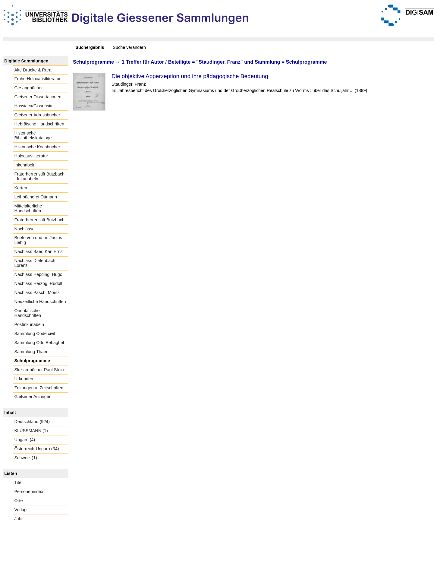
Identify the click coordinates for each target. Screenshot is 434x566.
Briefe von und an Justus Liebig (38, 240)
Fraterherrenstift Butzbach (39, 219)
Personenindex (28, 491)
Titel (18, 482)
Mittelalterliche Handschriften (28, 208)
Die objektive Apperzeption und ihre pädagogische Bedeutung (190, 76)
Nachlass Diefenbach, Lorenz (35, 263)
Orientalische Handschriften (27, 313)
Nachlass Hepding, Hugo (38, 274)
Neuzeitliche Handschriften (40, 301)
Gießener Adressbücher (37, 114)
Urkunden (23, 378)
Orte (18, 500)
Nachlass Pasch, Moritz (37, 292)
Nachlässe (24, 228)
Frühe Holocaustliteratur (37, 78)
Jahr (18, 518)
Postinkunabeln (29, 324)
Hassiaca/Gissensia (33, 105)
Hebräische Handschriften (39, 124)
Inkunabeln (25, 165)
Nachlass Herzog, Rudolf (38, 283)
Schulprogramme (32, 360)
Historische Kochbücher (37, 146)
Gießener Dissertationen (37, 96)
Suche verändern (129, 47)
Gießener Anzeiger (32, 396)
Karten (20, 187)
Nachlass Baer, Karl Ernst (39, 251)
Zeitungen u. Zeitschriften (38, 387)
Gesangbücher (28, 87)
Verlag (20, 509)
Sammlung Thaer (31, 351)
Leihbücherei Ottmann (35, 196)
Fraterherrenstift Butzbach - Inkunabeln (39, 176)
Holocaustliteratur (31, 155)
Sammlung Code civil (34, 333)
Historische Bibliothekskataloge (33, 135)
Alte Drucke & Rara (33, 70)
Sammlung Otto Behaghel (39, 342)
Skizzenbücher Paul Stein (39, 369)
